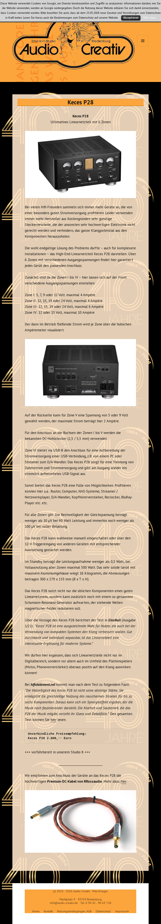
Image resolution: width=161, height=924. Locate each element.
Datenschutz (103, 911)
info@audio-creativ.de (64, 903)
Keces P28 (80, 102)
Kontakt (48, 911)
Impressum (122, 911)
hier (53, 719)
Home (36, 911)
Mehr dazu (149, 17)
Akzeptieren (130, 17)
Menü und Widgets (143, 46)
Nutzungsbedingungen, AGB (74, 911)
